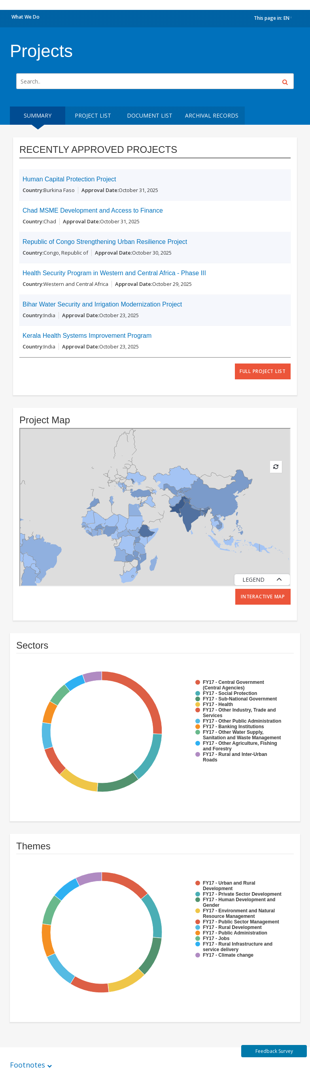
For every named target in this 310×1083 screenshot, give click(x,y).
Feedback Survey (274, 1051)
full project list (263, 371)
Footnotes (27, 1065)
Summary (37, 115)
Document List (149, 115)
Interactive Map (263, 596)
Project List (93, 115)
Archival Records (211, 115)
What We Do (25, 16)
